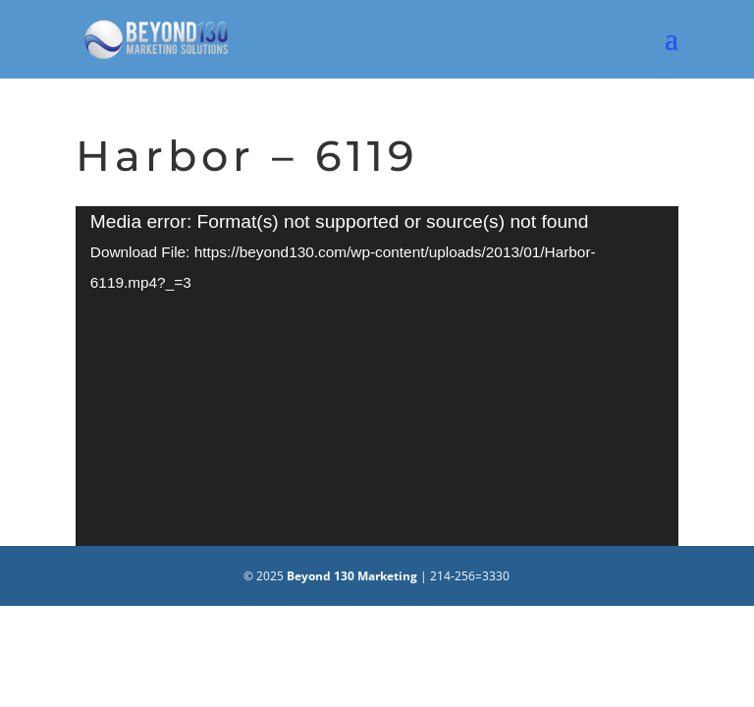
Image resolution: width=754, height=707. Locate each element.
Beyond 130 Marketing (352, 576)
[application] (377, 376)
